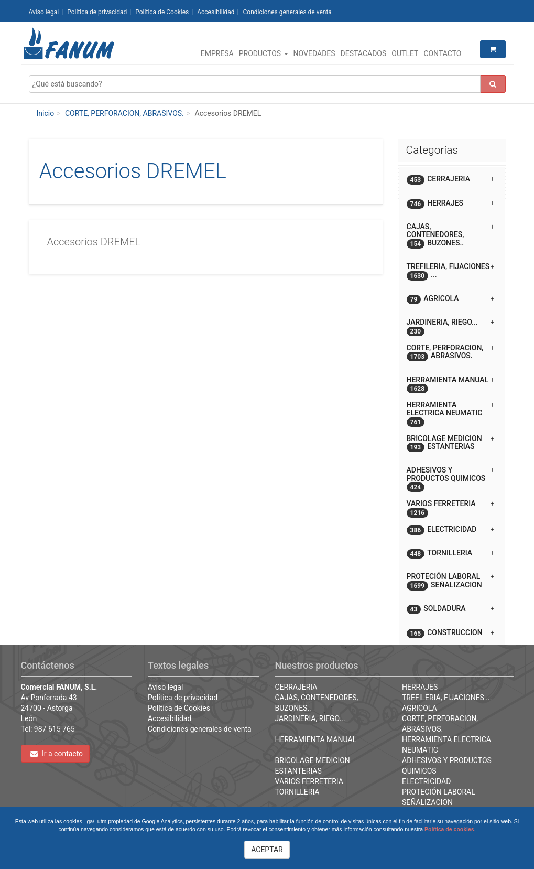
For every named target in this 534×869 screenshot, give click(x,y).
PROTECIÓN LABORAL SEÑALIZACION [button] (451, 581)
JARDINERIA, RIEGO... (310, 718)
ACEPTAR (267, 849)
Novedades (314, 53)
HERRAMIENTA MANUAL (316, 739)
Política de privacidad (97, 12)
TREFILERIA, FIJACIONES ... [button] (451, 271)
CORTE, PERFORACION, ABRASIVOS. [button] (451, 352)
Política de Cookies (162, 12)
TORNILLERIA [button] (451, 554)
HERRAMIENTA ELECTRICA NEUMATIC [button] (451, 413)
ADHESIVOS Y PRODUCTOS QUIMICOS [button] (451, 478)
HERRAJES (420, 687)
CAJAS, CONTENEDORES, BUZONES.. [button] (451, 235)
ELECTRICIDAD (426, 781)
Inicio (46, 113)
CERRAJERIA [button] (451, 180)
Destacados (364, 53)
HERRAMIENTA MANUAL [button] (451, 384)
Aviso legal (44, 12)
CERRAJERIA (296, 687)
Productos (263, 53)
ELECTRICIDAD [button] (451, 530)
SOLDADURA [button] (451, 609)
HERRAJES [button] (451, 204)
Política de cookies (449, 829)
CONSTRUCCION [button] (451, 633)
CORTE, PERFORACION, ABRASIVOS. (124, 113)
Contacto (442, 53)
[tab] (452, 179)
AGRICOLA (419, 708)
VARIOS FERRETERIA (309, 781)
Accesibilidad (215, 12)
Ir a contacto (56, 753)
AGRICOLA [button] (451, 299)
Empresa (217, 53)
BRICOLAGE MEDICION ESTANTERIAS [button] (451, 443)
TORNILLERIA (297, 792)
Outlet (404, 53)
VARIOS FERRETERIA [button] (451, 507)
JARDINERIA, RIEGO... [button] (451, 326)
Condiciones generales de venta (287, 12)
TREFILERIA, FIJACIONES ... (447, 697)
